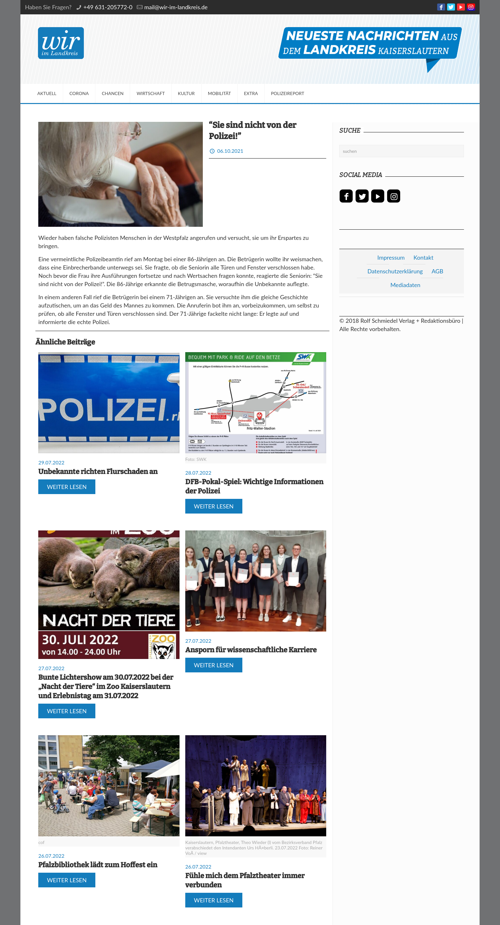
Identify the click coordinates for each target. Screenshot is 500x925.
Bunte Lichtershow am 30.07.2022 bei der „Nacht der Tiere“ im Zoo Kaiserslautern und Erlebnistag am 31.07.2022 (105, 686)
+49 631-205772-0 (108, 7)
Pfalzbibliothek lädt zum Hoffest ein (97, 865)
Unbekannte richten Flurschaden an (98, 471)
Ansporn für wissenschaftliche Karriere (251, 650)
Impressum (391, 257)
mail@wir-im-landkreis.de (176, 7)
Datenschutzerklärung (395, 271)
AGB (437, 271)
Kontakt (423, 257)
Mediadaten (405, 284)
